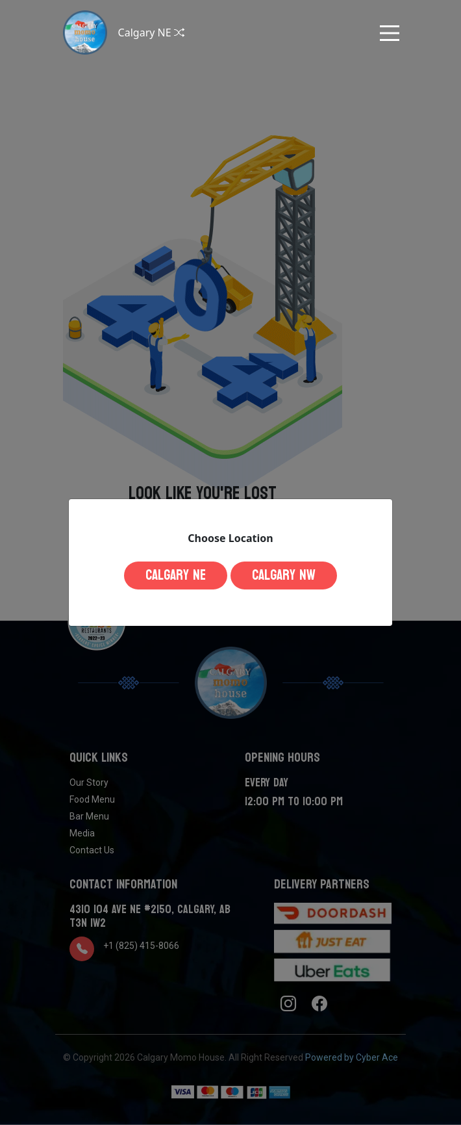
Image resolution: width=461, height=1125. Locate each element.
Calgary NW (284, 575)
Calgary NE (175, 575)
